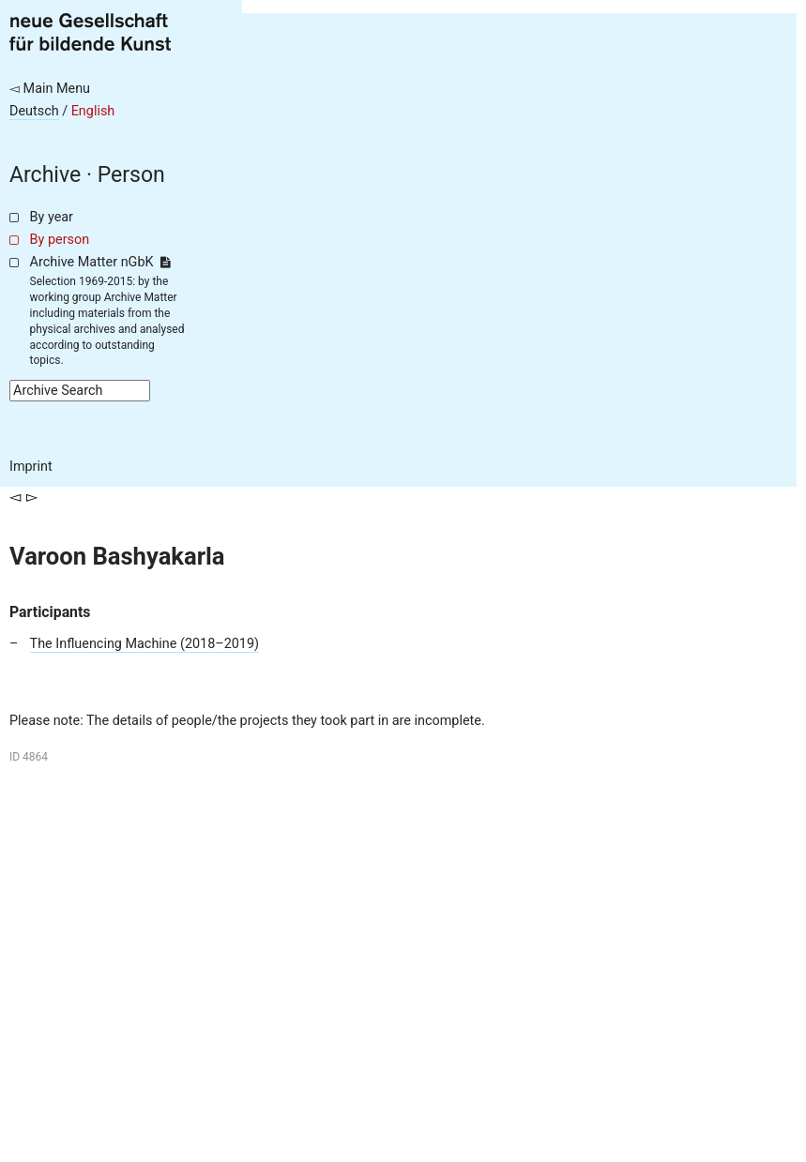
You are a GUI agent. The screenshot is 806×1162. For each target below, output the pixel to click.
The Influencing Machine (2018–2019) (144, 644)
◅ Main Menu (49, 89)
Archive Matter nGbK (100, 262)
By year (51, 217)
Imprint (31, 467)
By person (60, 240)
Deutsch (34, 111)
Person (131, 175)
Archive (45, 175)
